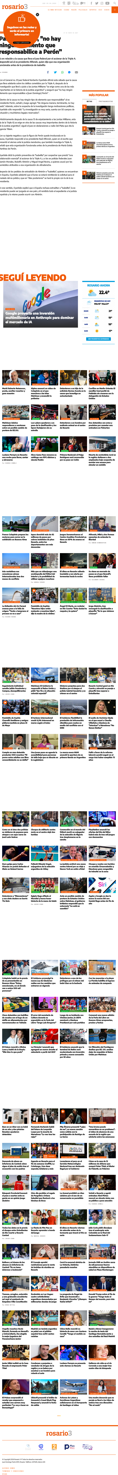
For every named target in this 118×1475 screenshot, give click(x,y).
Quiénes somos (8, 1468)
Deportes (92, 10)
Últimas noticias (55, 10)
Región (73, 10)
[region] (59, 22)
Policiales (83, 10)
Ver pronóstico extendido (98, 339)
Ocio (100, 10)
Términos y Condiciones (13, 1471)
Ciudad (66, 10)
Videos (106, 10)
